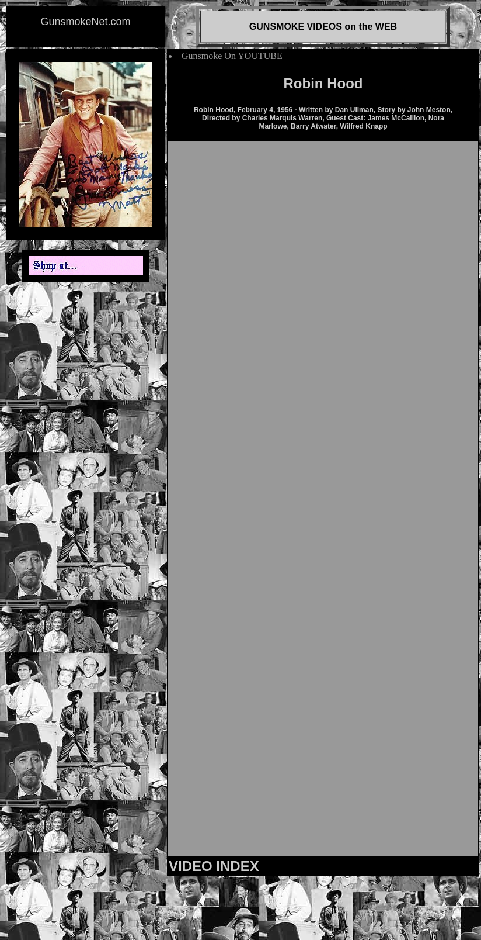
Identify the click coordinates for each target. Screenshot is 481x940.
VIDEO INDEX (214, 866)
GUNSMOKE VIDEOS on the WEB (323, 27)
